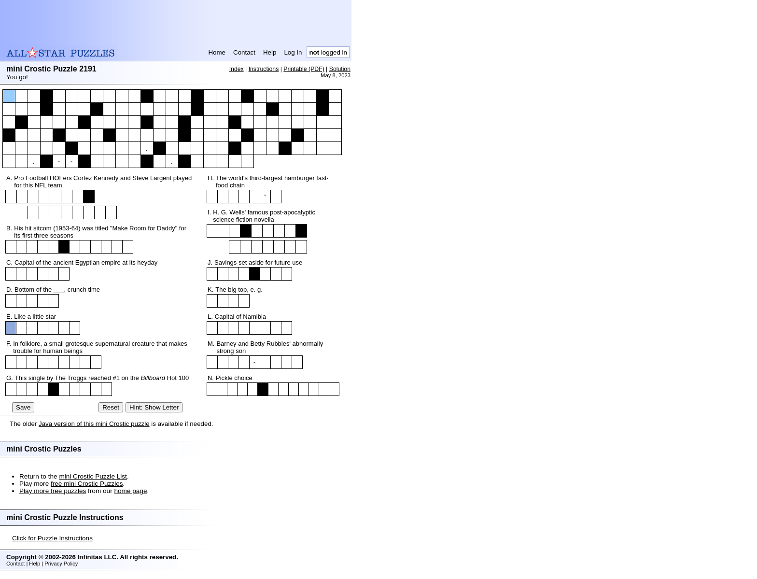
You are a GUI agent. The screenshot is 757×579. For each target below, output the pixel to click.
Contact (244, 52)
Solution (339, 69)
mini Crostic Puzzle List (93, 476)
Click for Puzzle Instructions (52, 538)
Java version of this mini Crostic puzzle (94, 423)
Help (269, 52)
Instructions (264, 69)
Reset (110, 407)
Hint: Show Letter (154, 407)
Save (23, 407)
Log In (293, 52)
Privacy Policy (61, 563)
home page (130, 490)
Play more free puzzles (52, 490)
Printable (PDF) (303, 69)
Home (216, 52)
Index (236, 69)
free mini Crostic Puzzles (87, 483)
